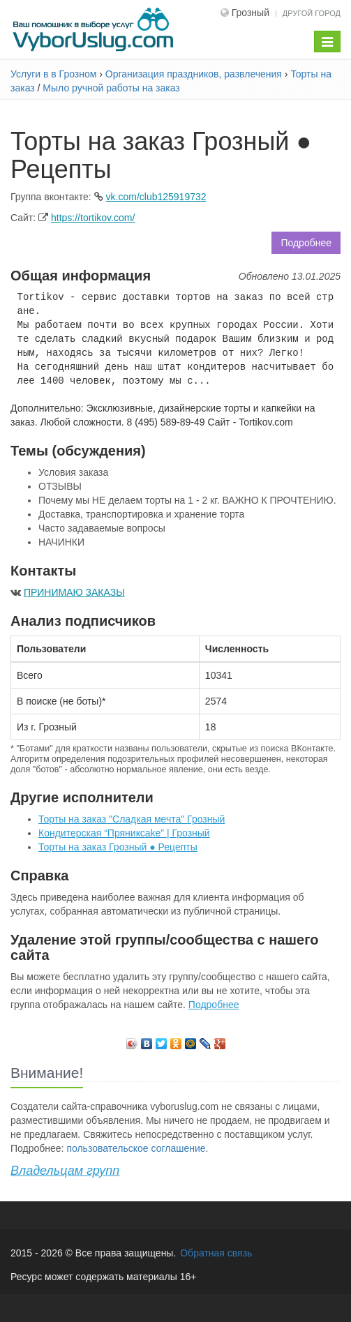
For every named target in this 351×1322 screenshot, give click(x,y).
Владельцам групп (64, 1171)
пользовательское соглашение (135, 1148)
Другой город (312, 13)
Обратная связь (216, 1253)
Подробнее (306, 242)
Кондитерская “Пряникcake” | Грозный (124, 833)
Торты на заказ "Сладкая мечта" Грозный (131, 819)
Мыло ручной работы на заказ (111, 87)
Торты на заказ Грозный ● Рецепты (117, 846)
